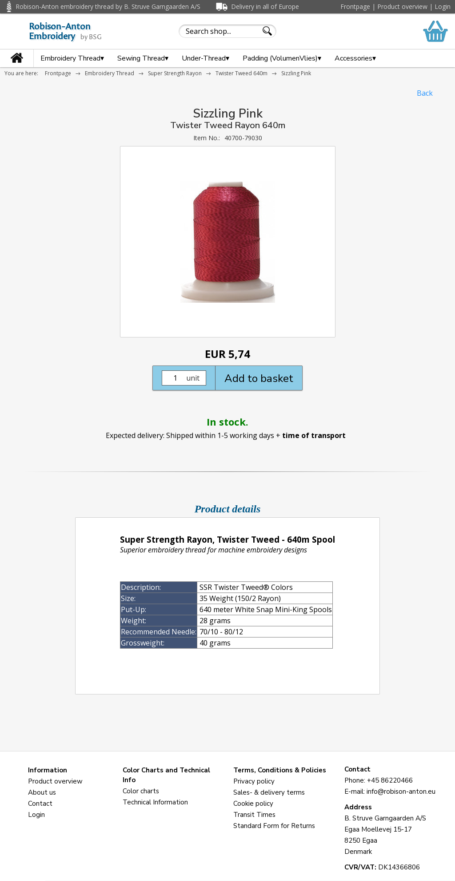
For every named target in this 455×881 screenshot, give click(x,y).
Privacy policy (254, 781)
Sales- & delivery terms (269, 792)
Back (425, 93)
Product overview (402, 6)
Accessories (355, 58)
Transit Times (254, 814)
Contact (40, 803)
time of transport (314, 435)
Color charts (141, 791)
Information (47, 770)
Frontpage (355, 6)
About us (42, 792)
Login (443, 6)
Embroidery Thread (72, 58)
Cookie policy (253, 803)
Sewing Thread (142, 58)
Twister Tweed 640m (241, 73)
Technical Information (155, 802)
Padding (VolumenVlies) (282, 58)
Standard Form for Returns (274, 825)
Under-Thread (205, 58)
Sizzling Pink (296, 73)
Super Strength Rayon (175, 73)
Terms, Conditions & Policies (279, 770)
